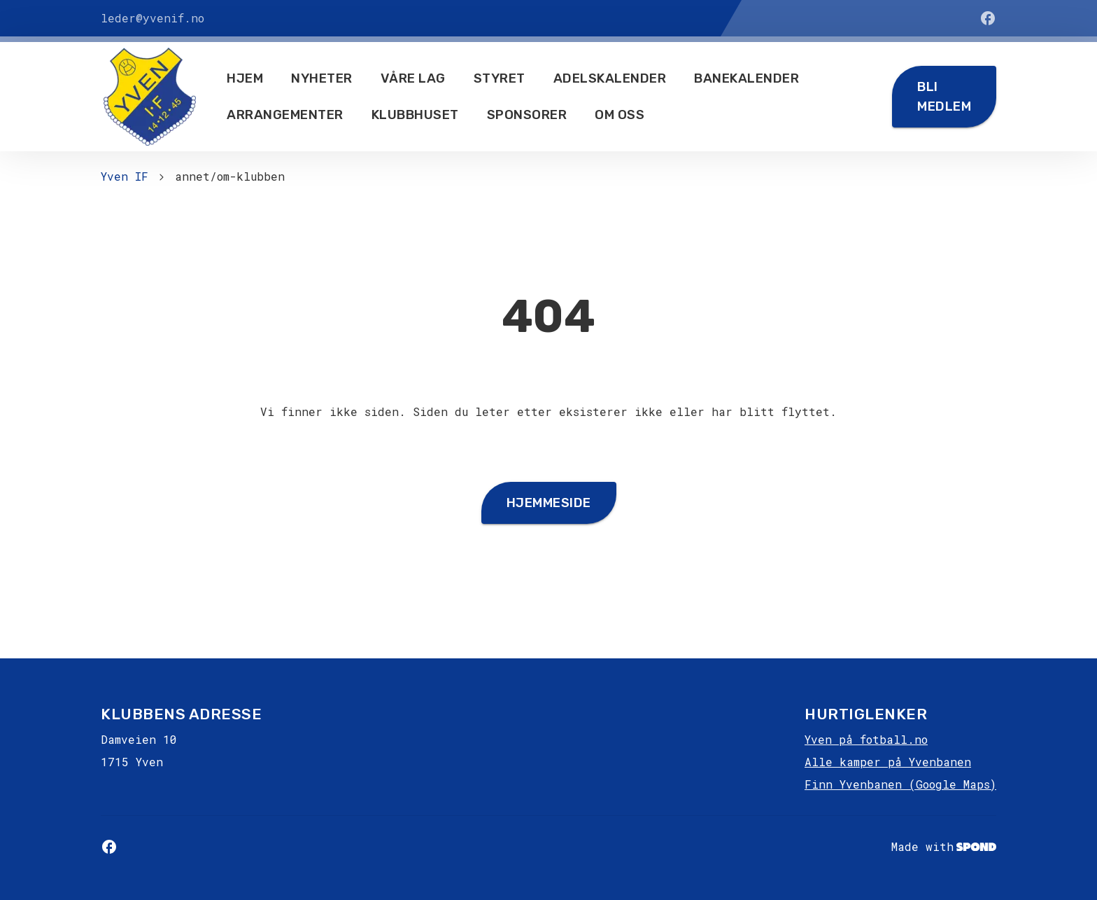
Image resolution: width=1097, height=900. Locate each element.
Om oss (619, 115)
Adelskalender (610, 78)
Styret (499, 78)
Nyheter (322, 78)
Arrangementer (285, 115)
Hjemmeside (548, 503)
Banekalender (746, 78)
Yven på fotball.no (866, 739)
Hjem (245, 78)
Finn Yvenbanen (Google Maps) (900, 784)
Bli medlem (944, 96)
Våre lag (413, 78)
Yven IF (124, 176)
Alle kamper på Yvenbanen (888, 761)
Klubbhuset (415, 115)
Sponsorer (527, 115)
